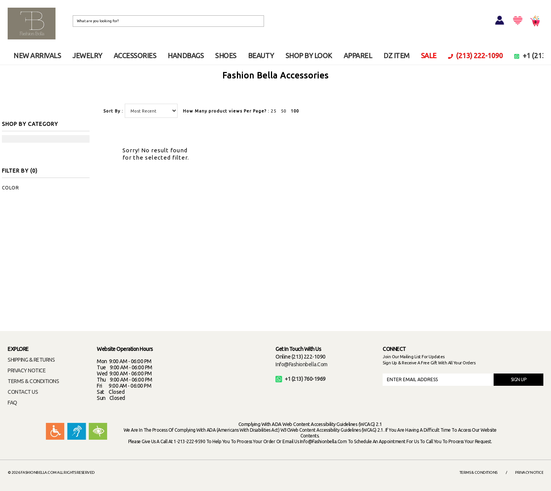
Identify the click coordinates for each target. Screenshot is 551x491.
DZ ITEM (396, 55)
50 (283, 111)
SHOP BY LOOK (308, 55)
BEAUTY (261, 55)
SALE (429, 55)
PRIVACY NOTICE (27, 370)
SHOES (225, 55)
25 (273, 111)
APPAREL (358, 55)
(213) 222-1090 (475, 55)
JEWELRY (87, 55)
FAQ (12, 403)
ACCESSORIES (135, 55)
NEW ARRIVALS (37, 55)
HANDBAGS (186, 55)
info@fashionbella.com (302, 364)
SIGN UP (519, 379)
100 (295, 111)
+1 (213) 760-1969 (301, 379)
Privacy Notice (529, 472)
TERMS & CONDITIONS (33, 381)
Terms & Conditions (478, 472)
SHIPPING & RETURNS (31, 360)
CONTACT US (23, 392)
